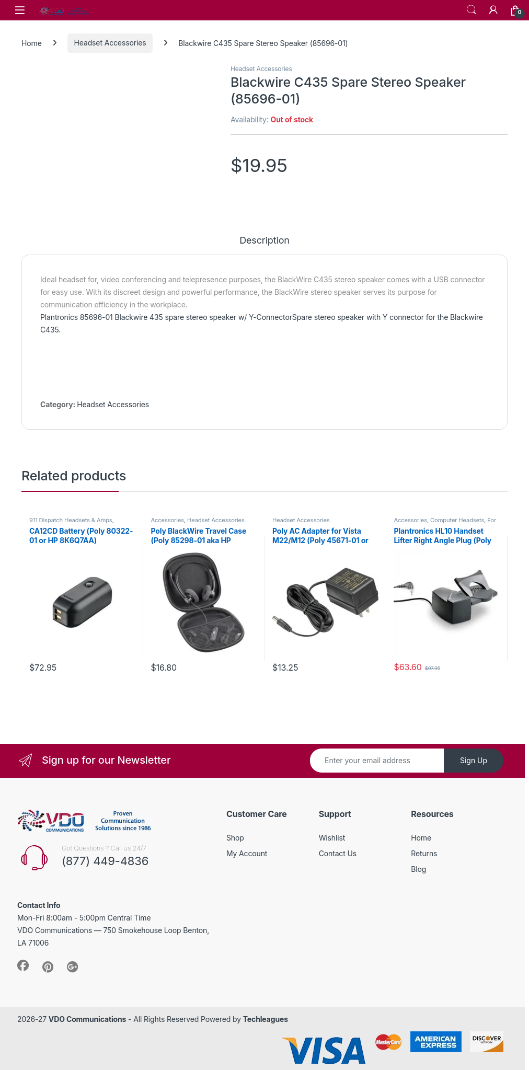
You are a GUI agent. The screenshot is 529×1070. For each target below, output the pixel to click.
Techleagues (265, 1019)
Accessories (167, 520)
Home (31, 42)
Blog (418, 869)
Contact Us (337, 853)
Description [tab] (264, 241)
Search (471, 10)
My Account (246, 853)
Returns (424, 853)
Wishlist (332, 837)
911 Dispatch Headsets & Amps (70, 520)
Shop (235, 837)
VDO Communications (87, 1019)
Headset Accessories (110, 42)
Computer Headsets (457, 520)
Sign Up (473, 760)
